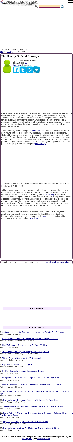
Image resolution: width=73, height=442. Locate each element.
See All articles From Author (57, 262)
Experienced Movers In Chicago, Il (17, 364)
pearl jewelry (35, 218)
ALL (1, 52)
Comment (17, 65)
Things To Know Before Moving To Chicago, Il (21, 358)
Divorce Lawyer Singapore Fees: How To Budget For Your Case (30, 400)
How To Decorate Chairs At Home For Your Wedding (24, 345)
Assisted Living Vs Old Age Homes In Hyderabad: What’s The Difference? (34, 332)
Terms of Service (43, 439)
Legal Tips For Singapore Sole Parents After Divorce (25, 422)
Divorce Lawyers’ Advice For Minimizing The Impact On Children (31, 428)
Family (9, 52)
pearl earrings (38, 131)
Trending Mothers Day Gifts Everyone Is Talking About (25, 351)
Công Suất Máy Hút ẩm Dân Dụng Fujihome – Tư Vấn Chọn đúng (30, 378)
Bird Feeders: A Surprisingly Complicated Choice (23, 371)
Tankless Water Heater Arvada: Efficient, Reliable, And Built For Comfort (34, 406)
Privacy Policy (27, 439)
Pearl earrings (49, 194)
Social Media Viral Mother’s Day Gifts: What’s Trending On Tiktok (30, 339)
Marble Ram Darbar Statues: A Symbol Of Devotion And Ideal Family (31, 385)
